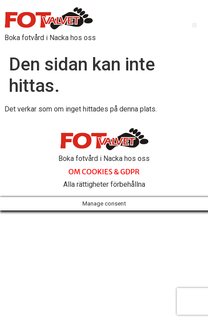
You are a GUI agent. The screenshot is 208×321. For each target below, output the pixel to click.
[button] (194, 25)
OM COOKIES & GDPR (104, 171)
